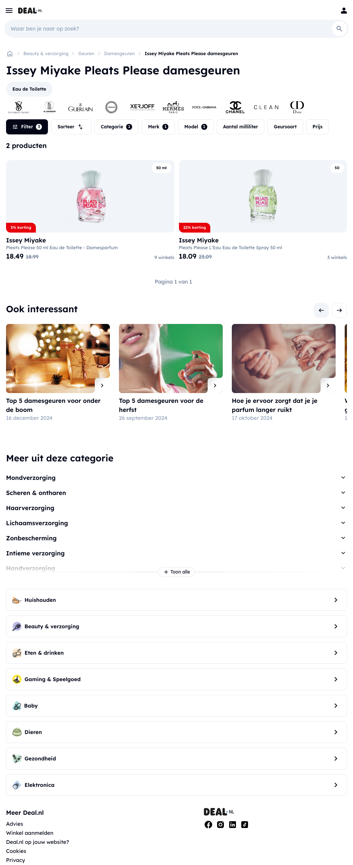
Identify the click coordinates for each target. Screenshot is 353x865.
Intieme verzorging (35, 553)
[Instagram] (220, 824)
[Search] (339, 28)
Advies (14, 823)
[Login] (343, 10)
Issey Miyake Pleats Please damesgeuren (191, 53)
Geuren (86, 53)
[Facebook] (208, 824)
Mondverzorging (30, 477)
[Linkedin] (232, 824)
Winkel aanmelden (29, 833)
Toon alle (176, 572)
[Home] (10, 53)
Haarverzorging (30, 508)
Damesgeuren (119, 53)
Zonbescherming (31, 538)
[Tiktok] (244, 824)
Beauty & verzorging (45, 53)
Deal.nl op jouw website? (37, 842)
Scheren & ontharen (36, 492)
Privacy (15, 860)
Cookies (16, 851)
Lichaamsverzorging (37, 523)
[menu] (9, 10)
